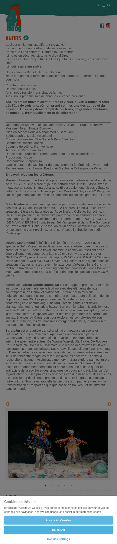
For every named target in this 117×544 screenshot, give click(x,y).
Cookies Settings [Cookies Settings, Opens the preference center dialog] (58, 539)
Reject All (58, 529)
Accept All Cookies (58, 520)
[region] (58, 519)
